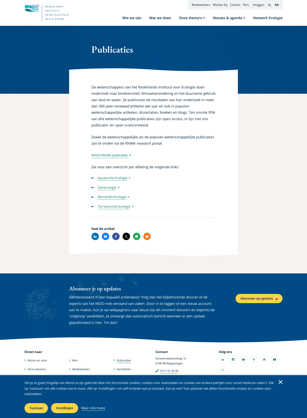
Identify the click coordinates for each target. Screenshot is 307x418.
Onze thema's (190, 17)
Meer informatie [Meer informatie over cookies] (93, 408)
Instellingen (64, 408)
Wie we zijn (131, 17)
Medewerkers (201, 5)
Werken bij (220, 5)
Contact (235, 5)
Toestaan (36, 408)
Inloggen (258, 5)
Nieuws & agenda (227, 17)
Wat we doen (160, 17)
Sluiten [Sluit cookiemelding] (280, 382)
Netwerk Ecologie (268, 17)
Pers (246, 5)
